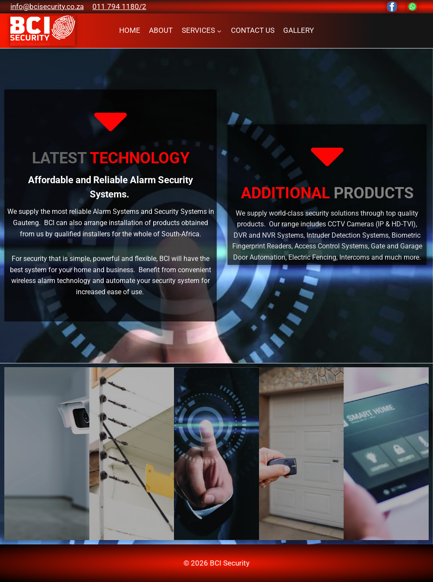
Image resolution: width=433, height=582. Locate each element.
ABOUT (161, 30)
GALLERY (298, 30)
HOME (129, 30)
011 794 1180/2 (119, 6)
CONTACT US (253, 30)
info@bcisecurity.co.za (47, 6)
